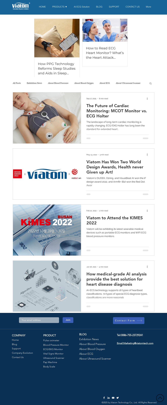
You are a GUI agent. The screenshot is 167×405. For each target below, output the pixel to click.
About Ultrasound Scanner (128, 83)
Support (16, 348)
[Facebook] (104, 397)
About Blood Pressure (58, 83)
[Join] (68, 320)
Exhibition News (34, 83)
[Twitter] (117, 397)
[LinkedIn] (108, 397)
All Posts (17, 83)
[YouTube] (113, 397)
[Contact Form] (128, 320)
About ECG (105, 83)
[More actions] (148, 98)
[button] (150, 83)
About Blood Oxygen (84, 83)
